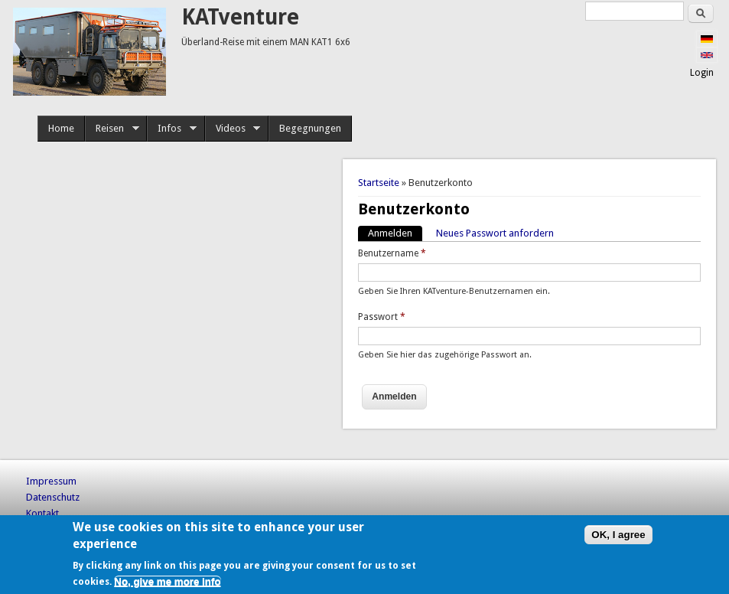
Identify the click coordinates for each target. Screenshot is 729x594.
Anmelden (395, 232)
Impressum (51, 481)
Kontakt (42, 513)
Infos (172, 128)
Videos (233, 128)
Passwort (381, 317)
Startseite (378, 182)
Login (702, 72)
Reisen (112, 128)
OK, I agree (618, 534)
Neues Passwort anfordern (495, 233)
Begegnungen (310, 128)
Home (61, 128)
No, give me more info (167, 581)
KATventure (240, 17)
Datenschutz (53, 497)
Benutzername (392, 253)
